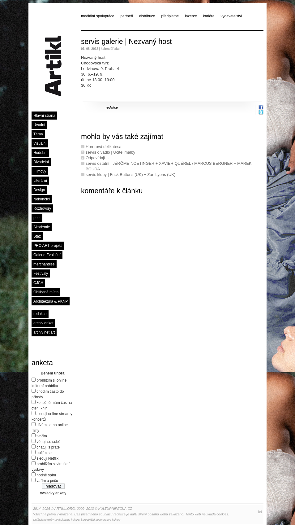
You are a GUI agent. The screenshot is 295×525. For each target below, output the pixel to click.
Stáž (37, 236)
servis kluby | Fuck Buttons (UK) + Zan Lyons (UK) (130, 174)
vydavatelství (231, 16)
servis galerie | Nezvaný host (126, 41)
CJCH (38, 283)
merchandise (44, 264)
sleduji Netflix (47, 458)
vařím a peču (47, 481)
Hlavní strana (44, 115)
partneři (126, 16)
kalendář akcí (110, 48)
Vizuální (39, 143)
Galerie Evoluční (47, 255)
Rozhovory (42, 208)
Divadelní (41, 162)
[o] (260, 511)
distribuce (147, 16)
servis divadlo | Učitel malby (110, 152)
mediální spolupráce (97, 16)
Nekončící (41, 199)
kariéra (209, 16)
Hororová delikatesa (104, 146)
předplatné (170, 16)
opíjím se (44, 453)
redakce (40, 314)
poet (37, 218)
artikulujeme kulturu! (67, 519)
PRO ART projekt (47, 245)
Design (39, 190)
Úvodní (39, 125)
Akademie (41, 227)
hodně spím (46, 475)
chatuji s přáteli (48, 447)
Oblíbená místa (45, 292)
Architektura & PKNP (50, 301)
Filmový (39, 171)
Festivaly (40, 273)
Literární (40, 180)
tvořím (41, 436)
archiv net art (44, 332)
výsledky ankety (53, 493)
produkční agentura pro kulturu (102, 519)
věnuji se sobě (48, 442)
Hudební (40, 153)
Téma (38, 134)
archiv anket (43, 323)
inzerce (191, 16)
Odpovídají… (97, 157)
